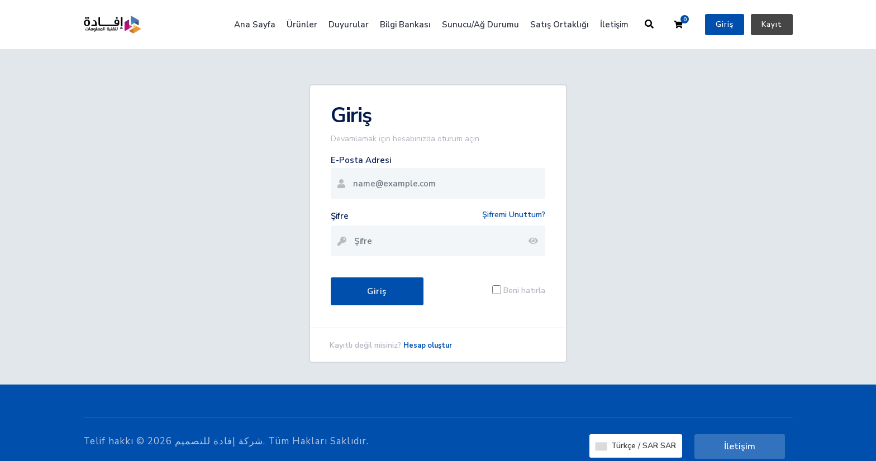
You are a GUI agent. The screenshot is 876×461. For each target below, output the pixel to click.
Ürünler (302, 24)
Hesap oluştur (427, 345)
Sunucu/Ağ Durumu (480, 24)
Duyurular (348, 24)
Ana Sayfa (254, 24)
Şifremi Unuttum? (513, 214)
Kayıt (771, 25)
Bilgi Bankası (405, 24)
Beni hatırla (524, 290)
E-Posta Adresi (361, 160)
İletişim (614, 24)
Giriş (725, 25)
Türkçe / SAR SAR (636, 445)
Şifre (340, 216)
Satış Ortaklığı (559, 24)
